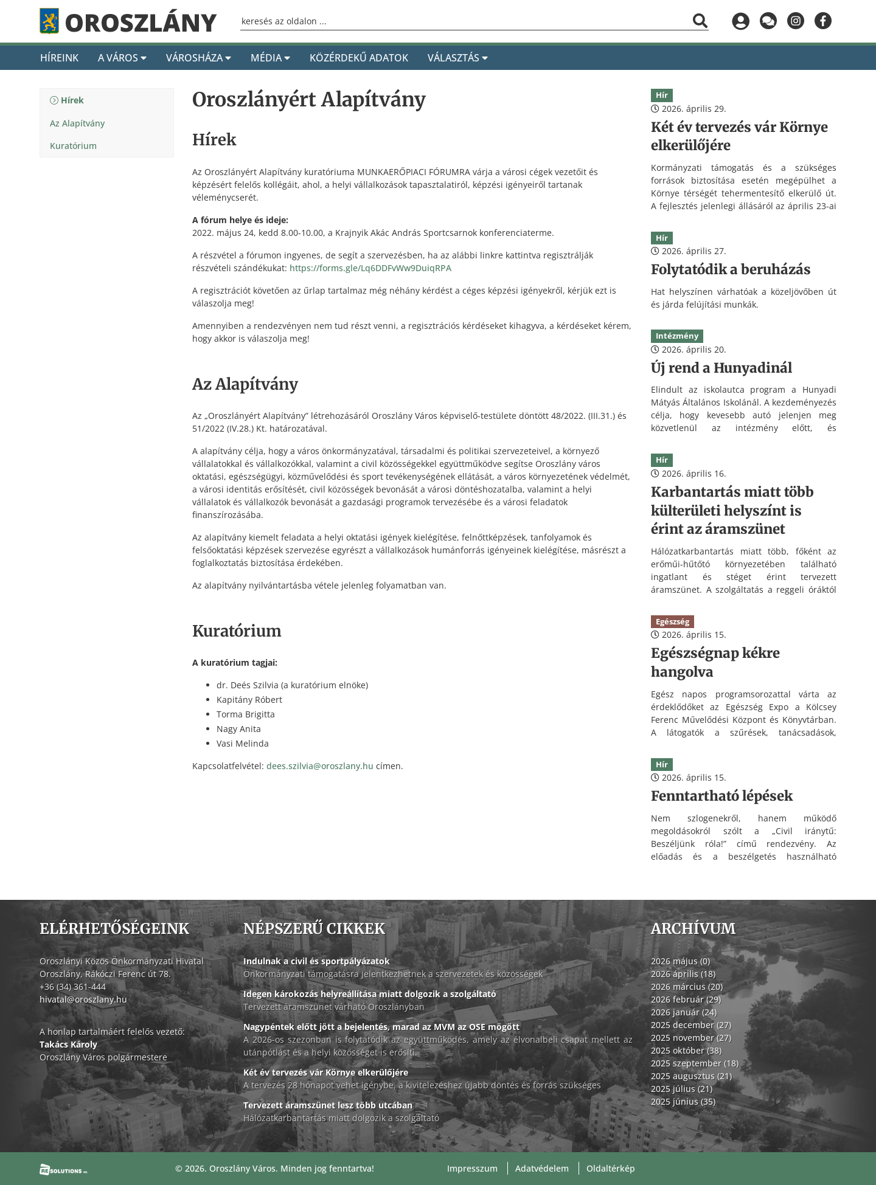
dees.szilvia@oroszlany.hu (320, 766)
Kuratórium (73, 145)
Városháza (198, 57)
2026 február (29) (686, 999)
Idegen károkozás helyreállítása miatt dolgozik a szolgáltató (369, 994)
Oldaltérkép (610, 1168)
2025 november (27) (691, 1037)
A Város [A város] (122, 57)
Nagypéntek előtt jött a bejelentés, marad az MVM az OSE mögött (381, 1026)
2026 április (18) (683, 973)
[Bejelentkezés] (740, 21)
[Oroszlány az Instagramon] (795, 21)
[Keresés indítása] (700, 21)
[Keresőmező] (474, 21)
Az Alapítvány (77, 123)
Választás (458, 57)
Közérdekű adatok (359, 57)
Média (270, 57)
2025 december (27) (691, 1025)
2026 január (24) (684, 1012)
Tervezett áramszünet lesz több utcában (327, 1105)
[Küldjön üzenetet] (768, 21)
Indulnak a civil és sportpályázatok (316, 961)
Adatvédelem (542, 1168)
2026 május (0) (680, 961)
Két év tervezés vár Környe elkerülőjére (325, 1072)
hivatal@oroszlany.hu (83, 999)
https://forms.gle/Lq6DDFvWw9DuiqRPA (370, 268)
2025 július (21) (681, 1088)
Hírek (72, 100)
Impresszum (472, 1168)
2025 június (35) (683, 1101)
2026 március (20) (687, 986)
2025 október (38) (686, 1050)
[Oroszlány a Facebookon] (822, 21)
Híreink (59, 57)
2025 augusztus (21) (691, 1076)
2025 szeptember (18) (695, 1063)
